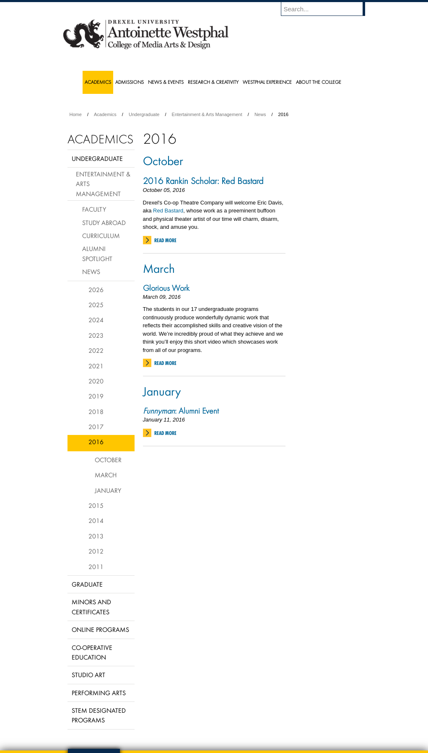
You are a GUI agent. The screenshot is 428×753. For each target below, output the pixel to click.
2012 (96, 551)
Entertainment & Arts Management (207, 114)
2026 (96, 289)
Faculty (94, 209)
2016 (96, 441)
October (163, 160)
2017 (96, 426)
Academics (105, 114)
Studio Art (88, 674)
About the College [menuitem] (318, 82)
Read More (165, 240)
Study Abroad (104, 222)
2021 (96, 366)
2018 (96, 411)
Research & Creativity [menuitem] (213, 82)
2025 (96, 304)
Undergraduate (144, 114)
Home (76, 114)
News (260, 114)
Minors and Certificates (91, 607)
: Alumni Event (181, 411)
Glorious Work (166, 288)
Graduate (87, 584)
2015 (96, 505)
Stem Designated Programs (99, 715)
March (159, 268)
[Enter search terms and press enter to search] (327, 9)
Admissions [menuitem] (129, 82)
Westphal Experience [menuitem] (267, 82)
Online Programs (100, 629)
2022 (96, 350)
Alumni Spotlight (97, 253)
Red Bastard (168, 210)
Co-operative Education (92, 652)
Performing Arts (99, 692)
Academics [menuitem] (98, 82)
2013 (96, 536)
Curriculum (101, 235)
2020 (96, 381)
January (162, 391)
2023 (96, 335)
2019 (96, 396)
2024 (96, 320)
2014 (96, 520)
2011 (96, 566)
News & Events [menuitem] (166, 82)
